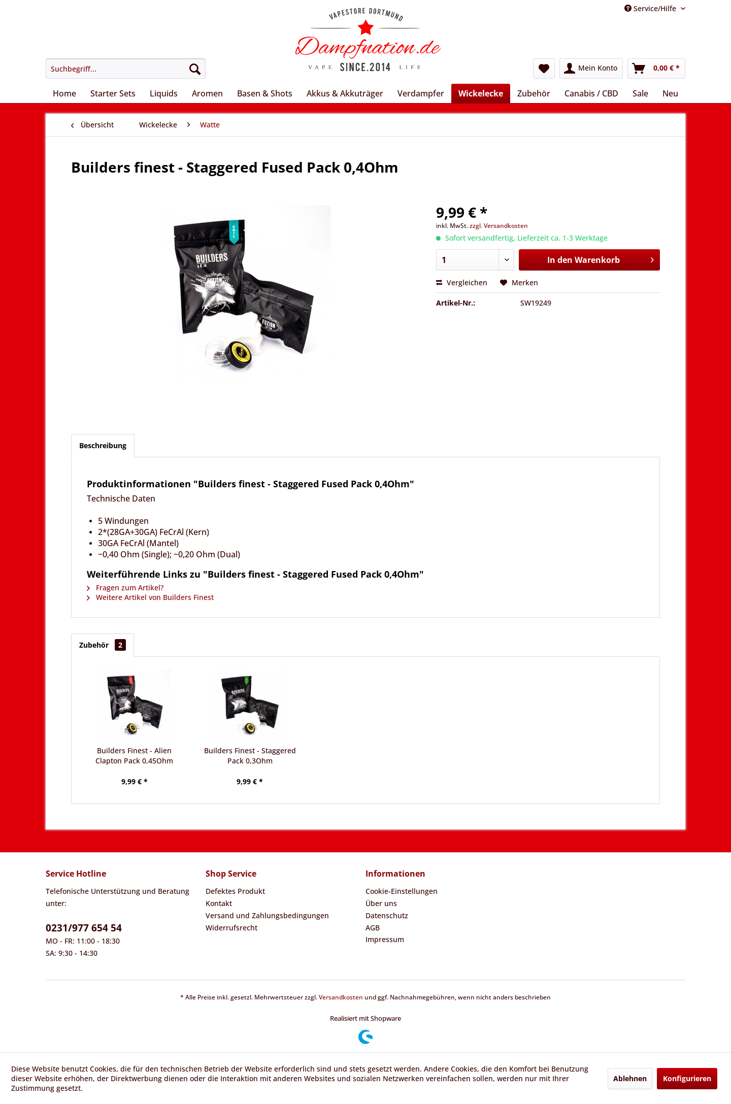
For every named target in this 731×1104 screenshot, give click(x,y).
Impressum (385, 939)
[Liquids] (164, 93)
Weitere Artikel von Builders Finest (150, 597)
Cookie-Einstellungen (402, 891)
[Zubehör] (533, 93)
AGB (373, 927)
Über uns (381, 903)
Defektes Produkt (235, 891)
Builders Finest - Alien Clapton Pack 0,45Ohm (134, 755)
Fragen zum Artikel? (125, 587)
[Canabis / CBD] (591, 93)
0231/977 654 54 (84, 927)
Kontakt (219, 903)
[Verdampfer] (420, 93)
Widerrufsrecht (231, 927)
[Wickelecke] (480, 93)
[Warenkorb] (656, 68)
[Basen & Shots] (265, 93)
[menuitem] (126, 68)
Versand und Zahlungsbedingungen (267, 915)
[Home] (64, 93)
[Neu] (670, 93)
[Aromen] (207, 93)
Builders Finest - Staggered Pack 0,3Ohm (250, 755)
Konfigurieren (687, 1078)
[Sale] (640, 93)
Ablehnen (630, 1078)
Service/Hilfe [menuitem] (651, 8)
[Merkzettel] (544, 68)
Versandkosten (341, 997)
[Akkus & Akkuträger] (345, 93)
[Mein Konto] (591, 68)
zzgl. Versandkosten (499, 225)
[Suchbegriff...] (126, 68)
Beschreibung (102, 445)
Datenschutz (387, 915)
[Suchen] (195, 68)
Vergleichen (461, 282)
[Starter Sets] (113, 93)
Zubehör (102, 645)
